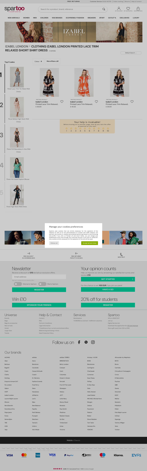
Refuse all (54, 243)
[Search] (104, 9)
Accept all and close (89, 243)
